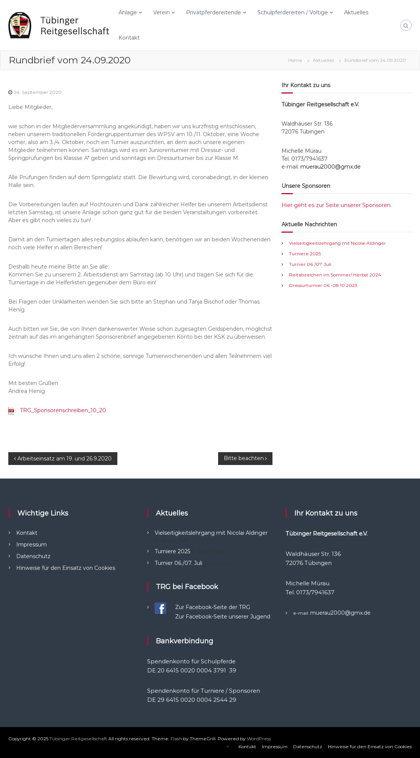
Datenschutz (33, 556)
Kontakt (129, 37)
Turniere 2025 (305, 253)
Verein (161, 12)
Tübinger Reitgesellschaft (78, 738)
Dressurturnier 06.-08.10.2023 (323, 285)
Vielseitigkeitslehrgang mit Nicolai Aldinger (337, 243)
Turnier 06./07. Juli (310, 264)
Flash (176, 738)
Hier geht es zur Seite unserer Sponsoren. (337, 205)
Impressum (31, 544)
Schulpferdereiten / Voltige (292, 12)
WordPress (259, 738)
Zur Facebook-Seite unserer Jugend (222, 616)
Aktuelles (356, 12)
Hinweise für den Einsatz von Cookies (65, 568)
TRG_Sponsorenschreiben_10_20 (63, 410)
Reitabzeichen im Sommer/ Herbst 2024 (335, 275)
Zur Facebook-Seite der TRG (212, 607)
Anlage (127, 12)
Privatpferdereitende (213, 12)
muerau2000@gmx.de (330, 166)
